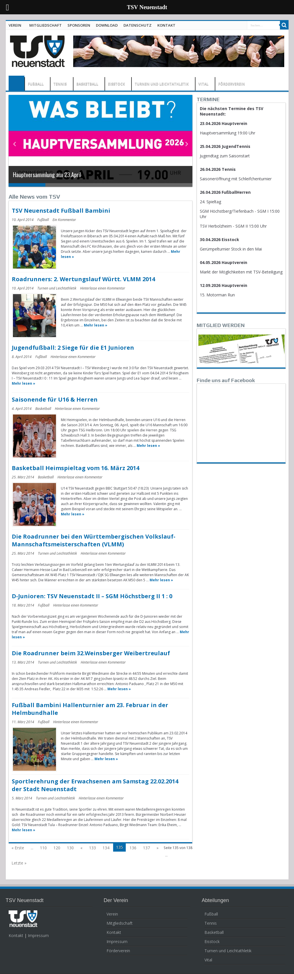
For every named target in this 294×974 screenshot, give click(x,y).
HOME (16, 83)
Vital (208, 960)
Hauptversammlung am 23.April (47, 174)
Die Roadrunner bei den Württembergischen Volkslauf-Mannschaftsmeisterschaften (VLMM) (93, 540)
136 (132, 847)
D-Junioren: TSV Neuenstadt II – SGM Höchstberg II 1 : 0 (92, 596)
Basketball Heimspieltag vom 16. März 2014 (75, 468)
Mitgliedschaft (120, 923)
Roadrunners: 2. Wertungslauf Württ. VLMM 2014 (83, 279)
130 (70, 847)
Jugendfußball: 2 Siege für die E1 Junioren (73, 347)
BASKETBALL (87, 83)
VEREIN (15, 25)
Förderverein (118, 950)
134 (105, 847)
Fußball (43, 219)
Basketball (43, 408)
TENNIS (60, 83)
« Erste (17, 847)
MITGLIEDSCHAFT (45, 25)
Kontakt (16, 935)
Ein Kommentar (64, 219)
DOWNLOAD (107, 25)
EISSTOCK (116, 83)
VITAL (203, 83)
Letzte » (18, 863)
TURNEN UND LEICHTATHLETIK (162, 83)
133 (92, 847)
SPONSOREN (78, 25)
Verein (112, 914)
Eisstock (212, 941)
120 (56, 847)
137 (146, 847)
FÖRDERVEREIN (231, 83)
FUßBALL (36, 83)
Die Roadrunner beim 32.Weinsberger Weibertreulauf (91, 653)
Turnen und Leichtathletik (56, 288)
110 (43, 847)
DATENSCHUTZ (137, 25)
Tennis (210, 923)
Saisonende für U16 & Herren (55, 399)
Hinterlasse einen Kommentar (102, 288)
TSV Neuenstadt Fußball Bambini (61, 210)
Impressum (38, 935)
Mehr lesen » (95, 325)
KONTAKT (166, 25)
